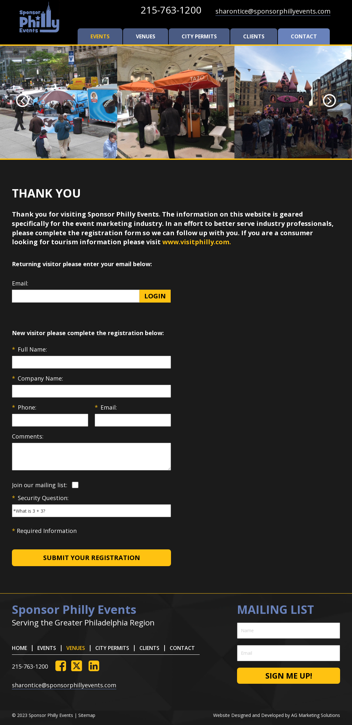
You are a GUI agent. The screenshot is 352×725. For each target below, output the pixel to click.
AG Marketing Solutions (315, 715)
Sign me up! (288, 675)
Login (155, 296)
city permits (199, 36)
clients (253, 36)
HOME (19, 648)
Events (99, 36)
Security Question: (40, 498)
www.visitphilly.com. (196, 241)
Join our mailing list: (39, 485)
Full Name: (29, 349)
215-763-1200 (171, 9)
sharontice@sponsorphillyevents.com (272, 11)
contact (304, 36)
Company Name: (37, 378)
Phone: (24, 407)
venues (145, 36)
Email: (20, 283)
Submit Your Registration (91, 557)
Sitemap (86, 715)
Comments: (27, 436)
